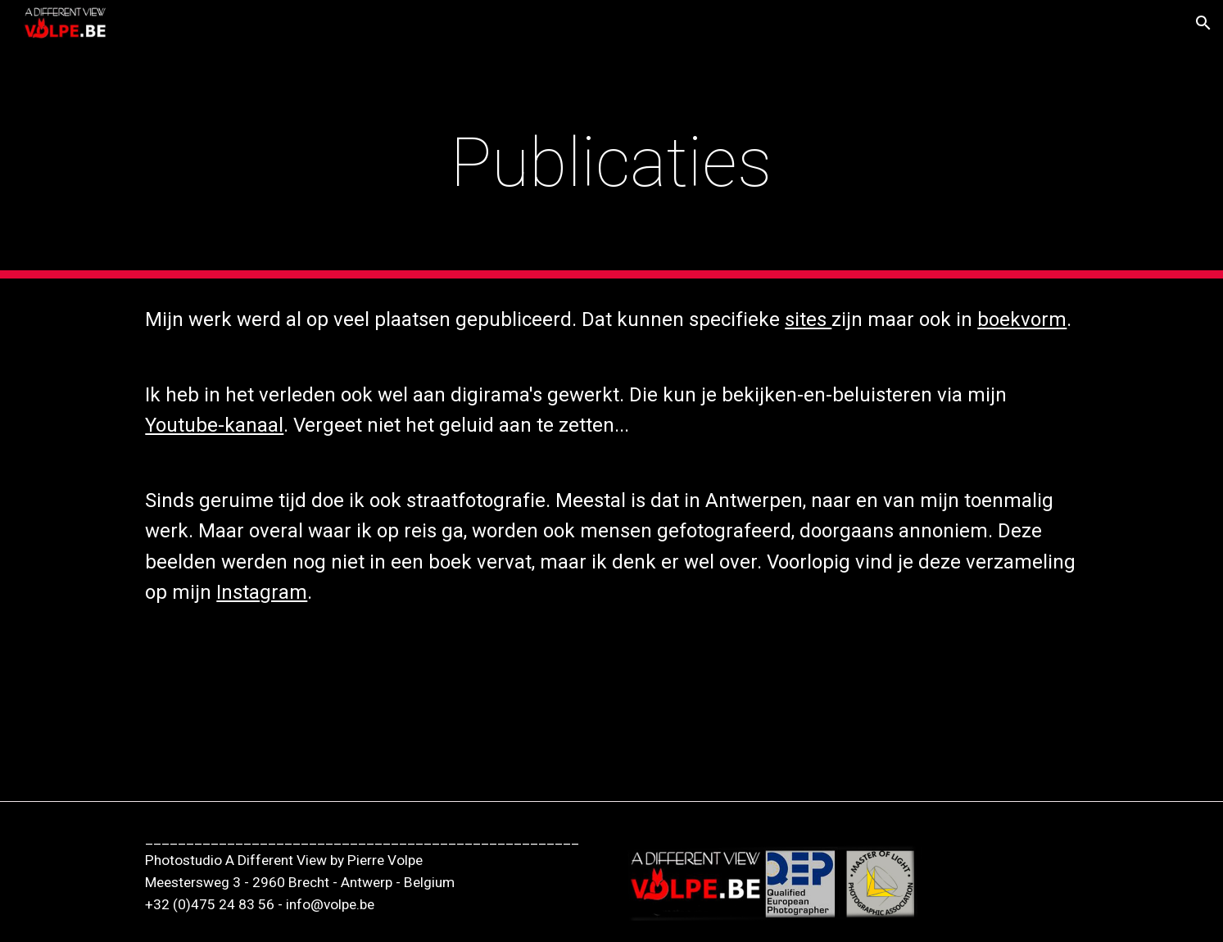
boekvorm (1022, 319)
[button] (1203, 23)
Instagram (261, 592)
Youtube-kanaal (214, 425)
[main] (612, 162)
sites (808, 319)
